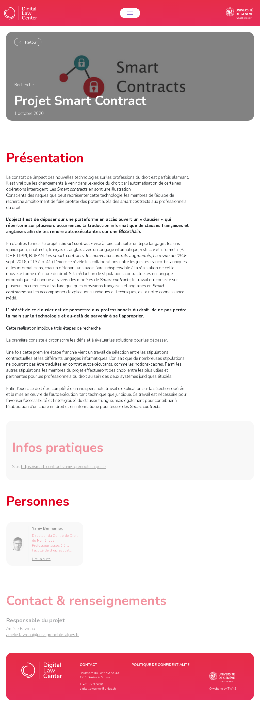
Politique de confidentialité (161, 664)
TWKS (232, 689)
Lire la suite (41, 559)
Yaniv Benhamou (47, 529)
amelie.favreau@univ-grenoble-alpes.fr (42, 636)
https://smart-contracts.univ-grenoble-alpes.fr (63, 468)
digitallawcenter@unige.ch (98, 689)
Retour (31, 42)
